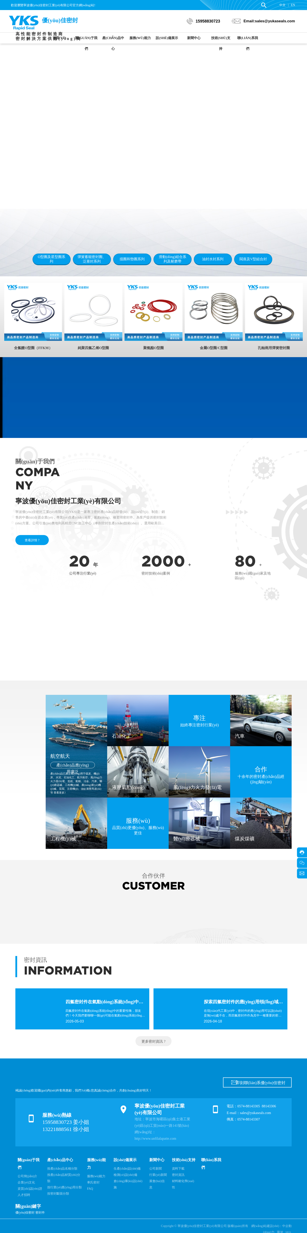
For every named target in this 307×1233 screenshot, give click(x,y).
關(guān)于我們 (35, 461)
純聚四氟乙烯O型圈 (93, 348)
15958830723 (208, 21)
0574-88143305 (248, 1106)
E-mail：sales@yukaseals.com (249, 1113)
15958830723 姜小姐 (65, 1122)
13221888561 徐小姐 (65, 1129)
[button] (165, 194)
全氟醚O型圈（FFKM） (33, 348)
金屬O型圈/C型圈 (213, 348)
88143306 (269, 1106)
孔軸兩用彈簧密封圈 (274, 348)
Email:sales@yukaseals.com (269, 21)
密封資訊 (35, 960)
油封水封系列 (212, 259)
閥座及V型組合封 (253, 259)
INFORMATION (68, 970)
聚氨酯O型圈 (153, 348)
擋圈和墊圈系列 (132, 259)
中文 (282, 5)
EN (293, 5)
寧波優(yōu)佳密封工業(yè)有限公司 (68, 501)
